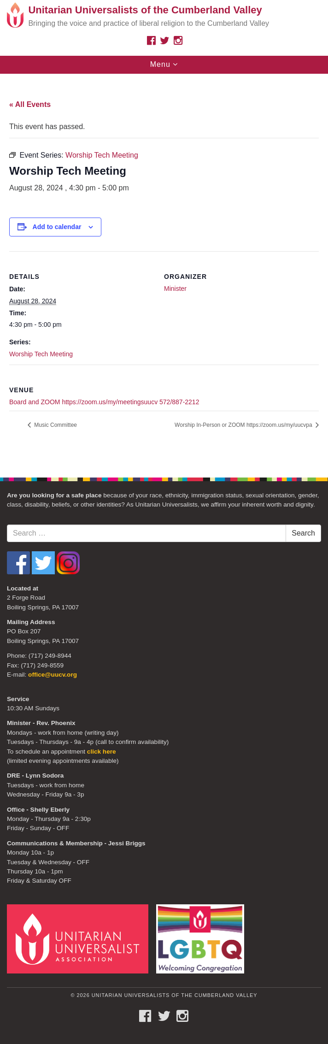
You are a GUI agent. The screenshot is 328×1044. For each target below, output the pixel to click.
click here (101, 751)
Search (303, 533)
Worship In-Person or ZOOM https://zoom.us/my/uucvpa (244, 425)
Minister (175, 288)
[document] (164, 270)
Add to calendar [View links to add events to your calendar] (57, 226)
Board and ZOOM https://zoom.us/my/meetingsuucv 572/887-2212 (104, 402)
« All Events (30, 104)
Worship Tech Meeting (41, 354)
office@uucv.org (52, 674)
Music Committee (55, 425)
